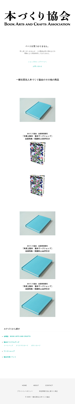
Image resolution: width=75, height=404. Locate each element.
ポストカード (36, 345)
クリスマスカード (22, 345)
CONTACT (49, 385)
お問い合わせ (37, 66)
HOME (24, 385)
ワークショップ (9, 351)
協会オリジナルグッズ (11, 342)
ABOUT (36, 385)
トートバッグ (8, 345)
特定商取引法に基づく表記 (48, 391)
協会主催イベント (10, 357)
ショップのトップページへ (37, 62)
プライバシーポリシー (25, 391)
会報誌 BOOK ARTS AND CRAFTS (17, 336)
